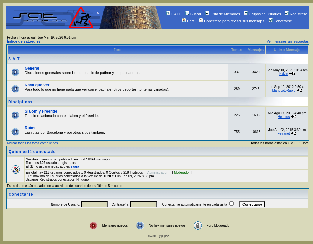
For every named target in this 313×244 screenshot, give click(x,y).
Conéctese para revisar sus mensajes (231, 21)
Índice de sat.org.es (24, 41)
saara (75, 166)
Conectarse (280, 21)
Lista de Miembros (222, 14)
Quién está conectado (32, 151)
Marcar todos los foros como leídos (32, 143)
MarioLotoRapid (283, 90)
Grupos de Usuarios (262, 14)
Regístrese (296, 14)
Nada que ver (37, 85)
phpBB (165, 236)
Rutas (30, 128)
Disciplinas (20, 102)
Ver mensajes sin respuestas (288, 41)
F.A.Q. (173, 14)
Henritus (284, 117)
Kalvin (283, 74)
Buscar (193, 14)
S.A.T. (14, 59)
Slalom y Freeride (41, 111)
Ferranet (284, 133)
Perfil (188, 21)
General (32, 68)
